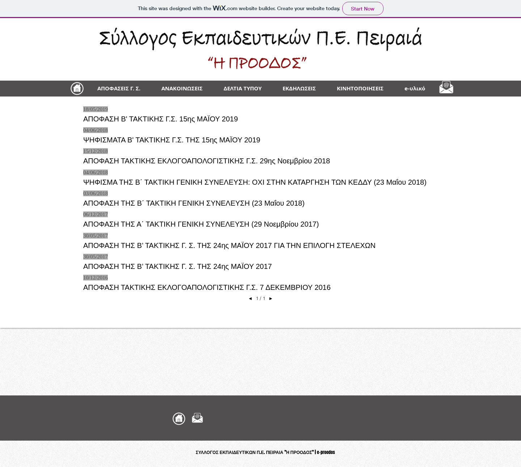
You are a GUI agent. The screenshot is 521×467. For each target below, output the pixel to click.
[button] (415, 88)
